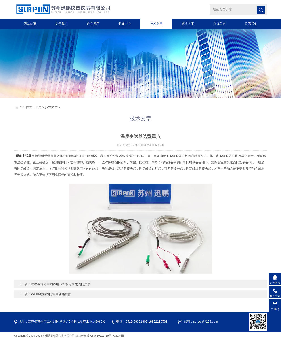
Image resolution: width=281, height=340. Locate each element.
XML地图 (118, 335)
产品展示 (93, 24)
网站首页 (30, 24)
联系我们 (251, 24)
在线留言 (219, 24)
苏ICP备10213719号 (99, 335)
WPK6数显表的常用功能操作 (51, 294)
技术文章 (156, 24)
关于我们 (61, 24)
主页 (38, 107)
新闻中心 (124, 24)
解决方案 (188, 24)
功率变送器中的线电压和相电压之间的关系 (60, 284)
